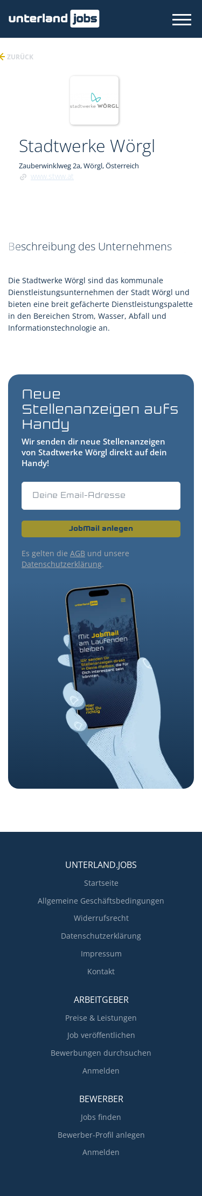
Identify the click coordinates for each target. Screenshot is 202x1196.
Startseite (101, 883)
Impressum (101, 953)
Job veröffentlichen (101, 1035)
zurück (19, 56)
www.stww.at (52, 176)
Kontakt (101, 971)
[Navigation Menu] (181, 19)
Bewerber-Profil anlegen (101, 1135)
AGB (77, 553)
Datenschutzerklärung (62, 564)
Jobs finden (101, 1117)
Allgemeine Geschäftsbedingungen (101, 901)
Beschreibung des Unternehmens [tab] (90, 246)
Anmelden (101, 1070)
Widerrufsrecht (101, 918)
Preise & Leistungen (101, 1018)
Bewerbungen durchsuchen (101, 1053)
